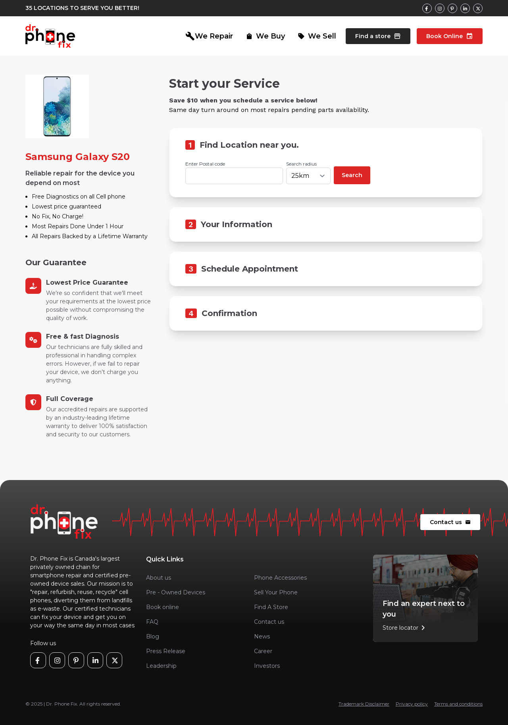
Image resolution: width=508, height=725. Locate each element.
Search (352, 175)
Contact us (450, 522)
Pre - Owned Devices (175, 592)
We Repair (209, 36)
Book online (162, 607)
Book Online (449, 36)
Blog (152, 636)
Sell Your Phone (276, 592)
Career (263, 651)
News (262, 636)
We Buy (265, 36)
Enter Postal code (205, 164)
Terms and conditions (458, 704)
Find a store (378, 36)
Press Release (165, 651)
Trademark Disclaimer (364, 704)
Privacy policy (412, 704)
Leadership (161, 665)
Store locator (405, 627)
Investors (267, 665)
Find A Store (271, 607)
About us (158, 577)
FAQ (152, 621)
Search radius (301, 164)
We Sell (317, 36)
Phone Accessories (280, 577)
